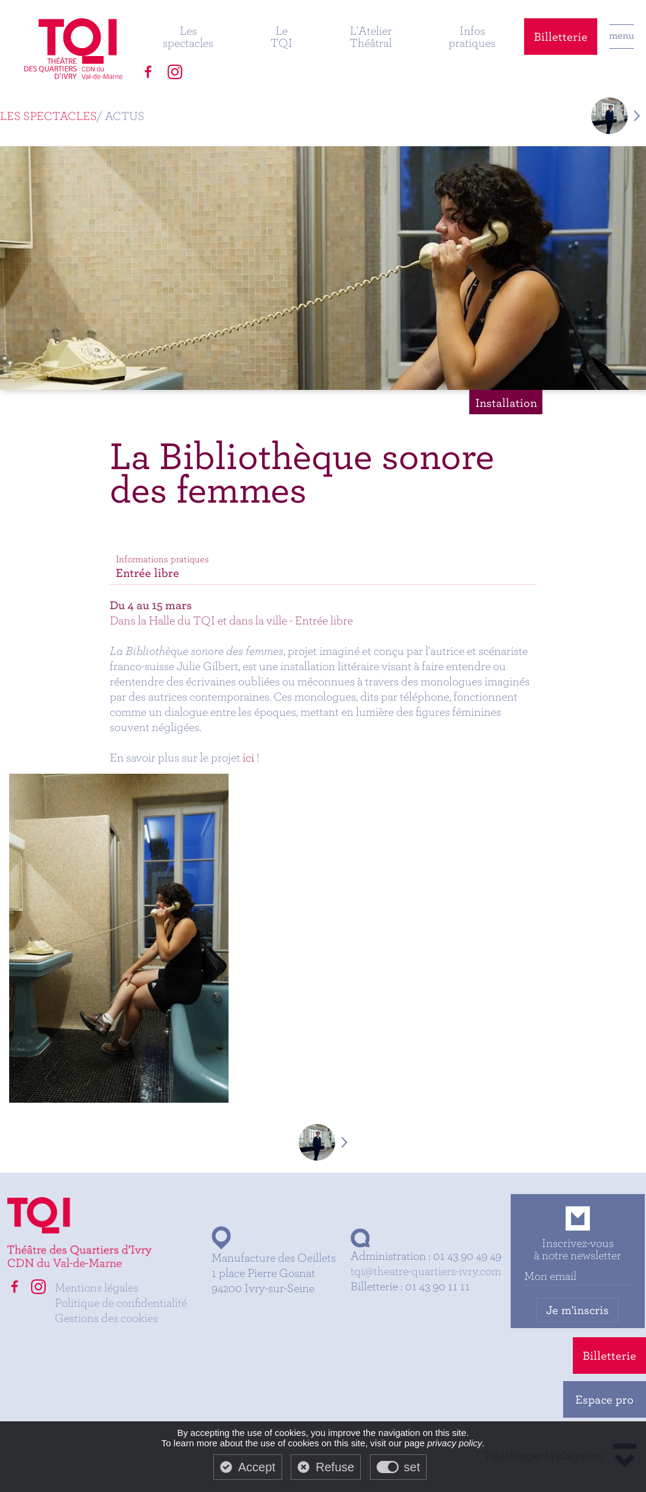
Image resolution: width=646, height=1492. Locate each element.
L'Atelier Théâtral (371, 36)
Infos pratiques (472, 36)
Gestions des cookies (106, 1317)
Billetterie (560, 36)
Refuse (335, 1467)
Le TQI (282, 36)
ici (248, 757)
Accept (256, 1467)
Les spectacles (188, 36)
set (412, 1467)
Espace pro (604, 1399)
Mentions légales (96, 1287)
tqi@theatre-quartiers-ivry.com (425, 1270)
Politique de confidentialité (121, 1302)
